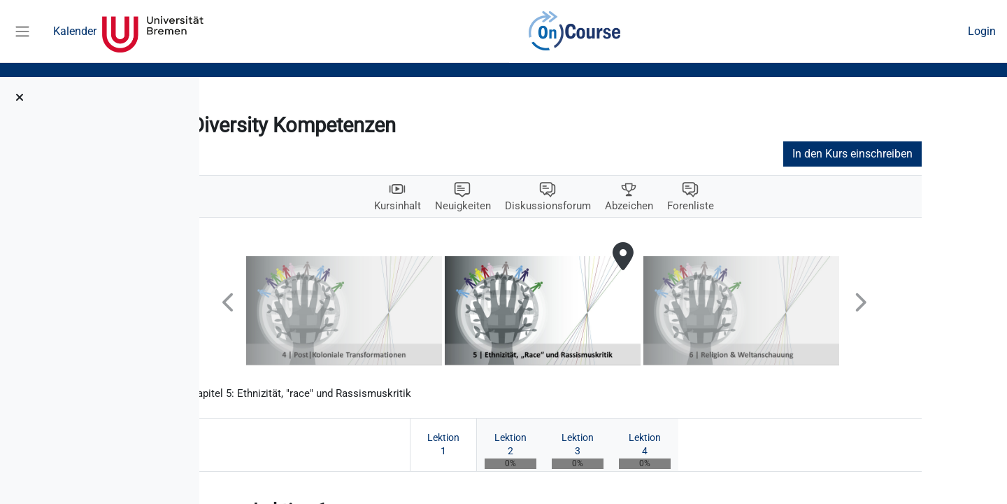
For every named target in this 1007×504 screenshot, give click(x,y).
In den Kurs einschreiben (912, 153)
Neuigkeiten (520, 206)
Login (982, 31)
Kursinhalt (452, 206)
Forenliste (756, 206)
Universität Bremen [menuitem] (152, 31)
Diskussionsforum (608, 206)
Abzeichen (692, 206)
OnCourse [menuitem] (575, 31)
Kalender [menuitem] (75, 31)
